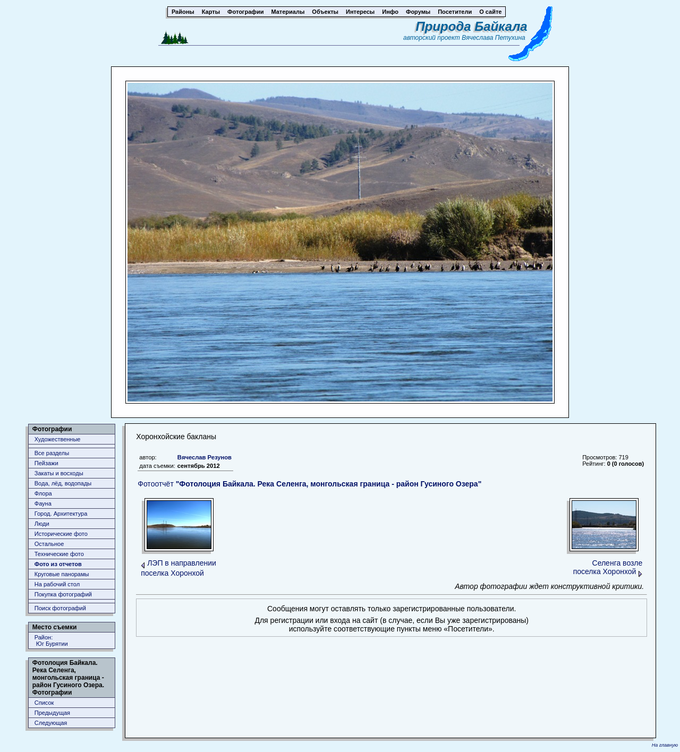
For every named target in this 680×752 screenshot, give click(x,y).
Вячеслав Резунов (204, 457)
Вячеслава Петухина (493, 37)
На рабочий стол (57, 584)
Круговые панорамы (62, 574)
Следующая (51, 723)
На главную (665, 745)
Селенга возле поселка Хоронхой (608, 567)
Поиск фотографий (60, 608)
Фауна (43, 503)
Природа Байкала (472, 26)
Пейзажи (46, 463)
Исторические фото (61, 534)
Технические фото (59, 554)
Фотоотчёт (309, 484)
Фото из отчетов (58, 564)
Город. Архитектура (61, 513)
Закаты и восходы (59, 473)
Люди (42, 523)
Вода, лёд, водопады (63, 483)
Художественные (58, 439)
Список (44, 702)
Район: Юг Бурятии (51, 640)
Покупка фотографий (63, 594)
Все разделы (52, 453)
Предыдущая (52, 713)
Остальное (49, 544)
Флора (43, 493)
